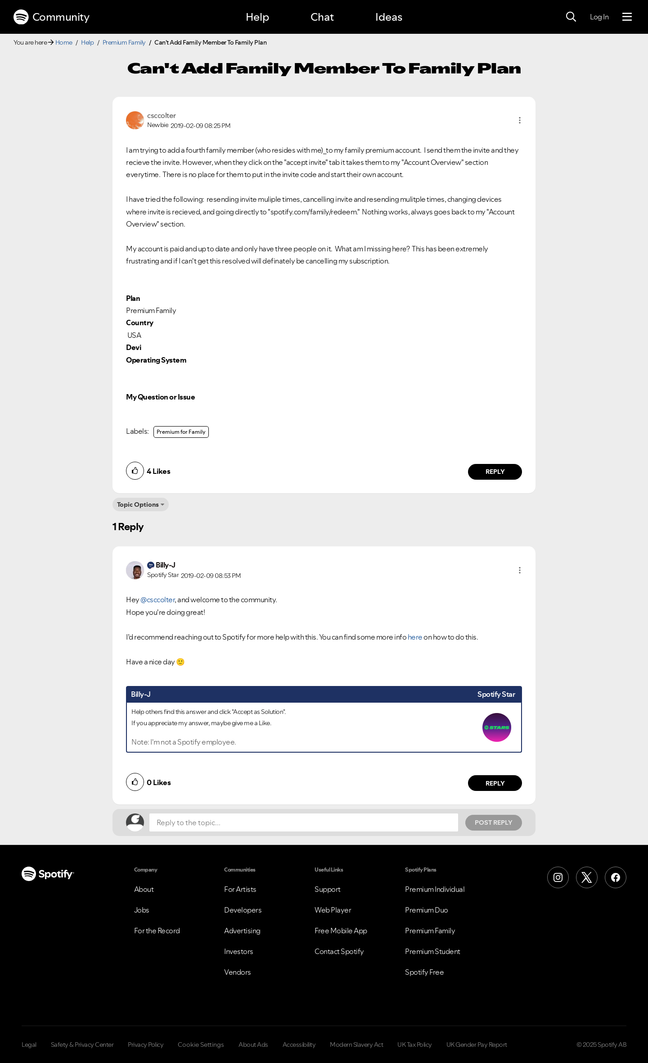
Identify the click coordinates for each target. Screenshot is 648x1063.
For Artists (240, 889)
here (415, 637)
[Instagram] (558, 877)
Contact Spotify (339, 951)
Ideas (388, 16)
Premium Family (124, 42)
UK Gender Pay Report (476, 1044)
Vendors (237, 972)
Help (257, 16)
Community (51, 17)
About (144, 889)
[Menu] (627, 17)
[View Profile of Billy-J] (166, 565)
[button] (519, 120)
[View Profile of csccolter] (161, 115)
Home (63, 42)
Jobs (141, 910)
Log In (599, 17)
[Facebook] (615, 877)
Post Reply (494, 822)
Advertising (242, 931)
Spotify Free (424, 972)
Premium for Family (181, 432)
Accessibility (299, 1044)
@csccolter (157, 599)
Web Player (333, 910)
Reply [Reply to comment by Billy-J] (495, 783)
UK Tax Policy (414, 1044)
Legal (29, 1044)
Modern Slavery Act (356, 1044)
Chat (322, 16)
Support (328, 889)
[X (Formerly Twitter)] (587, 877)
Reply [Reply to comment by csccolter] (495, 471)
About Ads (253, 1044)
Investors (238, 951)
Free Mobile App (341, 931)
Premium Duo (426, 910)
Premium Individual (434, 889)
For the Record (157, 931)
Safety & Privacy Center (82, 1044)
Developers (242, 910)
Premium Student (432, 951)
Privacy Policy (145, 1044)
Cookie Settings (201, 1044)
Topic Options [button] (138, 504)
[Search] (571, 17)
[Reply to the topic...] (303, 822)
